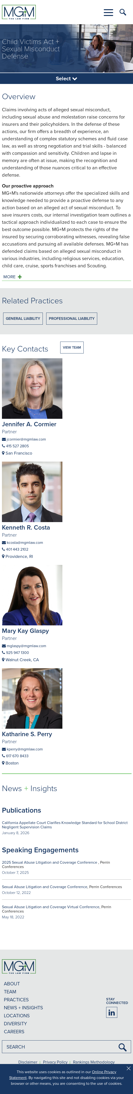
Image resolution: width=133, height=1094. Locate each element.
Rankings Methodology (94, 1062)
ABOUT (12, 983)
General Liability (23, 318)
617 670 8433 (15, 755)
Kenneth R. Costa (26, 527)
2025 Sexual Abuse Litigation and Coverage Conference (50, 862)
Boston (10, 763)
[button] (108, 12)
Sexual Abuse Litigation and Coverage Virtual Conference (50, 906)
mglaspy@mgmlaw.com (24, 645)
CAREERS (14, 1031)
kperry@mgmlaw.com (22, 749)
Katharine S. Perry (27, 734)
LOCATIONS (17, 1015)
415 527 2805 (15, 446)
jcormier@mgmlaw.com (24, 439)
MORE (9, 276)
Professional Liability (72, 318)
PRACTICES (16, 999)
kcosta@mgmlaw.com (22, 542)
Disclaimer (27, 1062)
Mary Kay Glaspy (25, 630)
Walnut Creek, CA (20, 660)
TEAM (10, 991)
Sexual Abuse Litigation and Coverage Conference (44, 886)
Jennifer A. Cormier (29, 424)
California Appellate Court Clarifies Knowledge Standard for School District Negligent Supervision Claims (65, 825)
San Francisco (17, 453)
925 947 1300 (15, 652)
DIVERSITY (15, 1023)
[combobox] (66, 1046)
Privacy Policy (55, 1062)
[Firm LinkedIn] (111, 1012)
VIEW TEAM (72, 347)
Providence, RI (17, 556)
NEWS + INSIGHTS (23, 1007)
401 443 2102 (15, 549)
